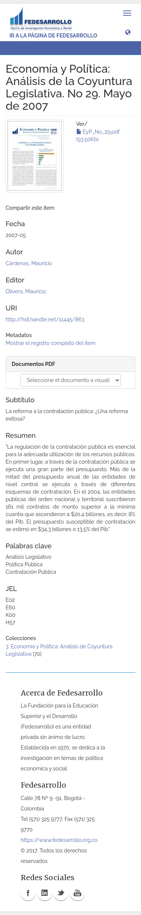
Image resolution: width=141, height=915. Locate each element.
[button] (128, 31)
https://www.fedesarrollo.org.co (59, 840)
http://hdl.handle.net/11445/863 (45, 319)
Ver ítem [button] (23, 48)
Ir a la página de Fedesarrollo (53, 36)
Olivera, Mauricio (26, 291)
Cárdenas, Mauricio (29, 263)
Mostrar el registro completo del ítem (51, 343)
